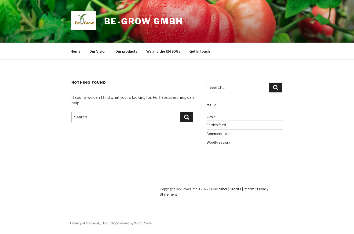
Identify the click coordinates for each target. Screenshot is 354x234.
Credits (235, 189)
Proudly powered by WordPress (127, 223)
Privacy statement (84, 223)
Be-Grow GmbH (143, 21)
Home (75, 51)
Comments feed (219, 134)
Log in (211, 116)
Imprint (249, 189)
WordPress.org (218, 142)
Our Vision (97, 51)
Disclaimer (219, 189)
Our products (126, 51)
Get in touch (199, 51)
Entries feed (216, 125)
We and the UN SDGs (163, 51)
